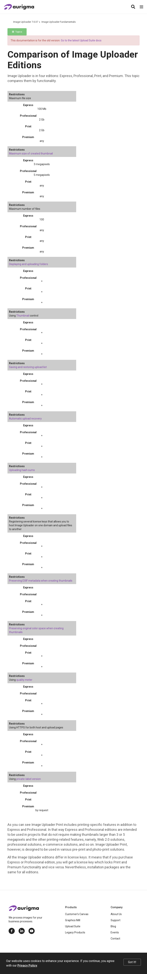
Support (115, 920)
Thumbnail (22, 315)
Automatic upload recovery (25, 418)
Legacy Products (75, 932)
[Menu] (141, 6)
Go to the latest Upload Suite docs (81, 40)
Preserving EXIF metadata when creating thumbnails (40, 580)
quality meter (24, 679)
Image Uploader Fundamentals (59, 21)
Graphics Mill (72, 920)
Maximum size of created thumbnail (31, 153)
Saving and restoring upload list (28, 367)
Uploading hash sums (22, 470)
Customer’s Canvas (76, 914)
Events (115, 932)
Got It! (132, 962)
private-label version (28, 778)
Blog (113, 926)
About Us (116, 914)
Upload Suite (72, 926)
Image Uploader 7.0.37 (25, 21)
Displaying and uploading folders (28, 264)
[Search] (133, 7)
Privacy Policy (27, 965)
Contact (115, 938)
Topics (17, 32)
